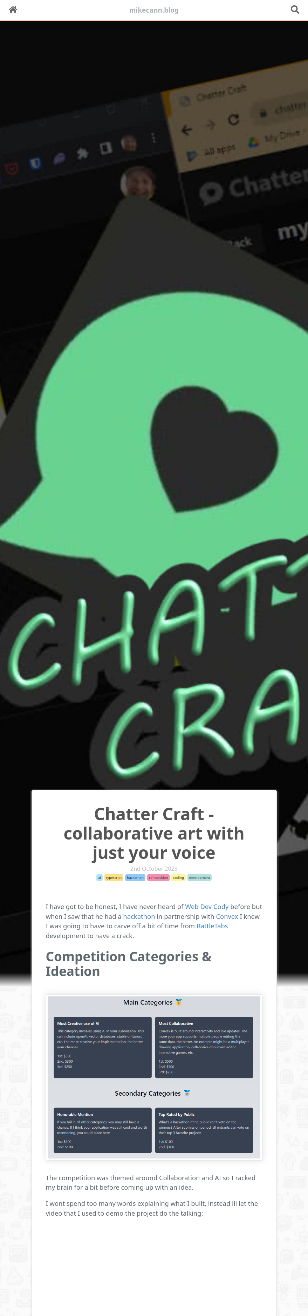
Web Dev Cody (206, 906)
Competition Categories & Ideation (129, 964)
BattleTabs (212, 925)
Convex (227, 916)
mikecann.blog (154, 10)
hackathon (139, 916)
